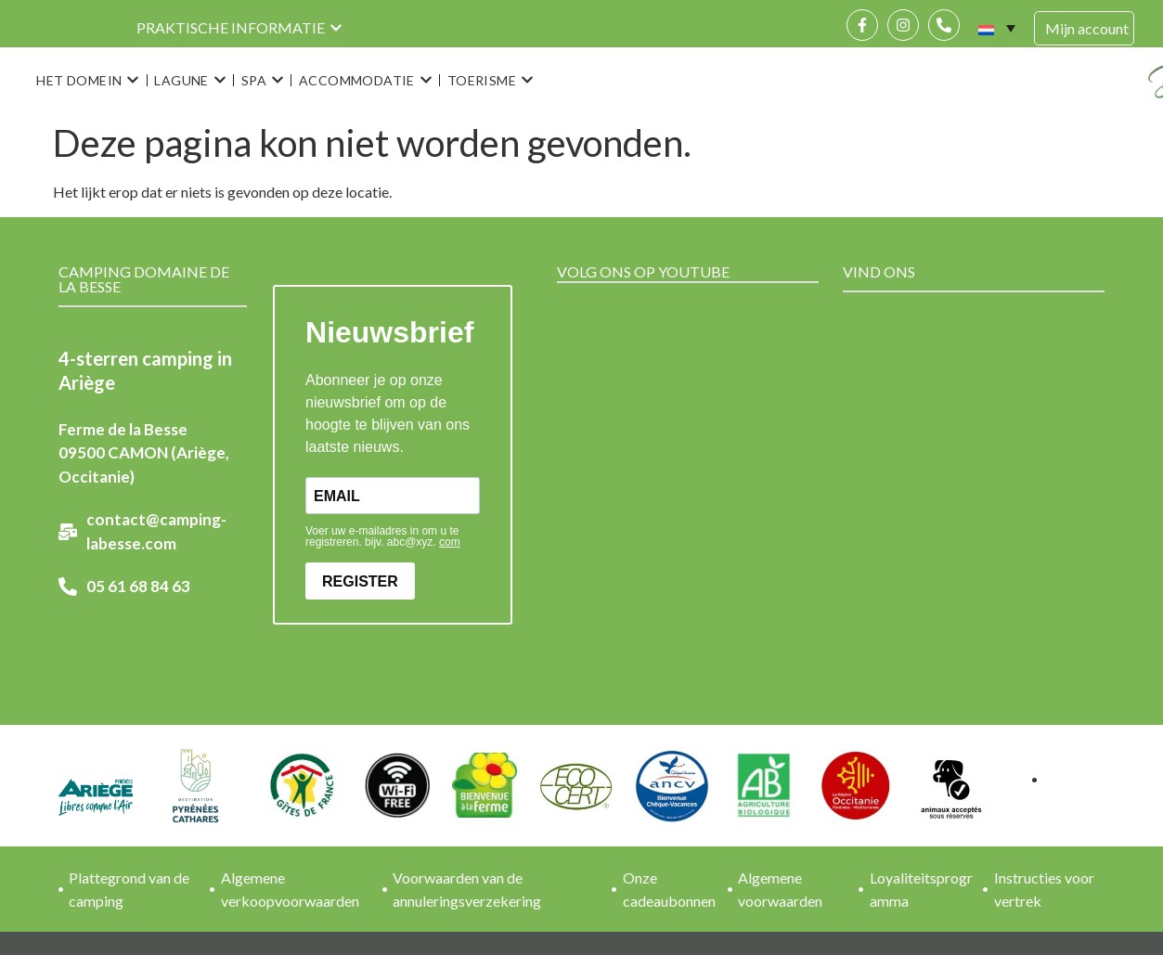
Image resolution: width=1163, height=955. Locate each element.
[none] (997, 28)
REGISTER (360, 581)
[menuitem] (997, 28)
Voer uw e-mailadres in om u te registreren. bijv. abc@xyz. (382, 536)
